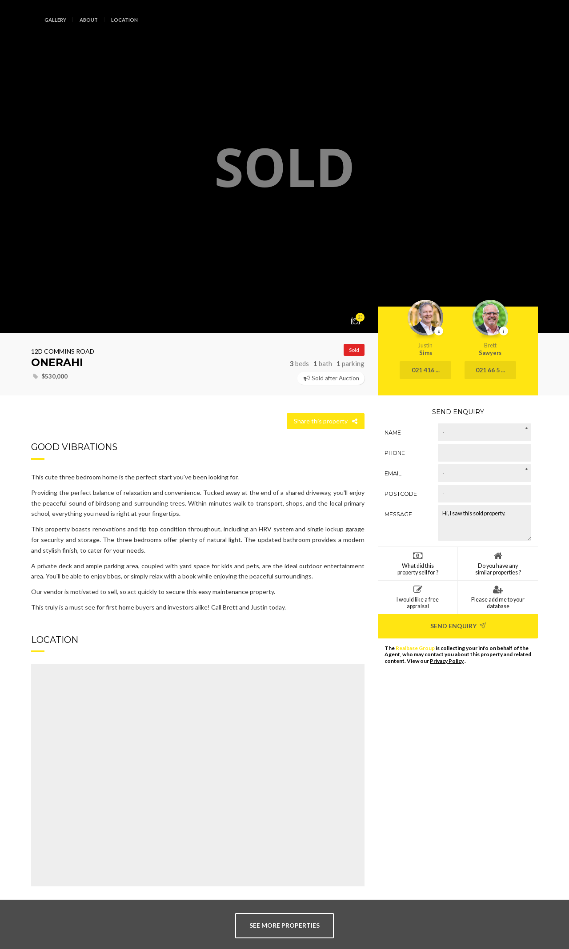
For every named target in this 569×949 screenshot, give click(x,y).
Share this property (325, 421)
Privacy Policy (447, 661)
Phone (395, 453)
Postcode (401, 493)
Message (398, 514)
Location (124, 20)
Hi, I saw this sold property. (484, 523)
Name (393, 432)
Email (393, 473)
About (89, 20)
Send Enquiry (458, 626)
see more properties (284, 925)
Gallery (55, 20)
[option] (284, 166)
